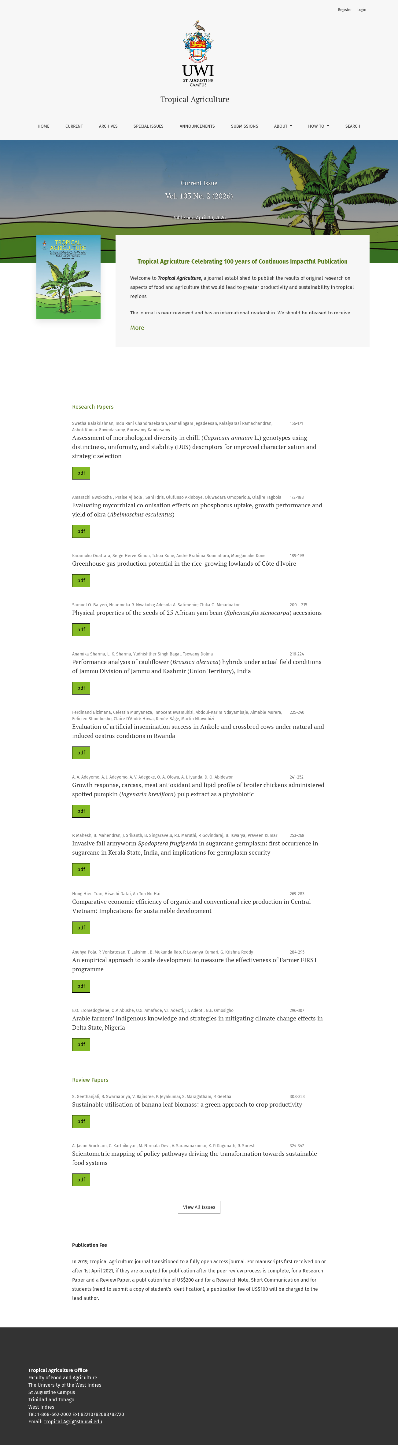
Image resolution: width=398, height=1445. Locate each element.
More (137, 327)
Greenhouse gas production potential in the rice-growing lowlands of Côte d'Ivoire (184, 563)
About (281, 126)
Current (74, 126)
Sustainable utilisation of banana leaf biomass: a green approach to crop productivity (187, 1104)
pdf (81, 473)
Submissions (244, 126)
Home (43, 126)
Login (361, 10)
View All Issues (199, 1207)
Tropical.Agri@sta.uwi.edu (73, 1422)
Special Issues (149, 126)
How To (317, 126)
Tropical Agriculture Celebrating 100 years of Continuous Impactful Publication (243, 261)
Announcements (197, 126)
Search (352, 126)
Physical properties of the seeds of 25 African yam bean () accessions (197, 612)
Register (345, 10)
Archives (108, 126)
